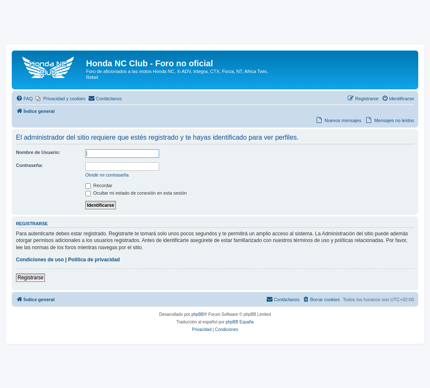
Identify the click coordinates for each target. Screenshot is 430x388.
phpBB (197, 314)
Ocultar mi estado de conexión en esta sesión (136, 192)
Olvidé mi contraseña (106, 174)
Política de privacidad (94, 260)
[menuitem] (24, 99)
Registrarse (30, 278)
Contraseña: (29, 165)
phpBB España (239, 322)
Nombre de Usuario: (38, 152)
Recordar (98, 185)
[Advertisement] (215, 24)
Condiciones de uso (40, 260)
